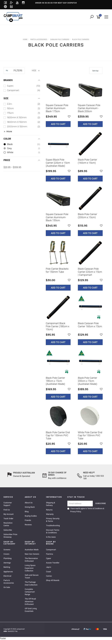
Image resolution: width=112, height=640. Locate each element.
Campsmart (51, 550)
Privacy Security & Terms (53, 519)
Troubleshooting (53, 525)
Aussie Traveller (52, 563)
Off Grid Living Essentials (31, 609)
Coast (48, 571)
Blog (27, 511)
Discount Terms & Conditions (52, 531)
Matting (7, 567)
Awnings (7, 563)
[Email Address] (80, 503)
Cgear (48, 558)
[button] (69, 116)
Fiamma (49, 554)
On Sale (7, 587)
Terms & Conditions (95, 509)
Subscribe (8, 530)
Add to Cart (58, 124)
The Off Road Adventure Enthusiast (30, 601)
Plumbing (8, 558)
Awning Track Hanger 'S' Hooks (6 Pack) (27, 628)
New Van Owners (32, 554)
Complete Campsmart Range (30, 592)
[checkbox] (22, 86)
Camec (49, 576)
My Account (9, 514)
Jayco (48, 567)
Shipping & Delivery (50, 504)
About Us (29, 503)
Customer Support (8, 504)
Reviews (28, 525)
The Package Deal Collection (31, 583)
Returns (49, 510)
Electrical (7, 576)
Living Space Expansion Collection (30, 568)
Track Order (8, 518)
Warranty (50, 514)
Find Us (7, 510)
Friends (28, 520)
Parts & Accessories (9, 581)
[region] (22, 263)
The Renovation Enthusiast (31, 559)
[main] (74, 268)
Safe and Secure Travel (31, 576)
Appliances (8, 571)
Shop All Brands (52, 580)
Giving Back (30, 507)
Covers (6, 554)
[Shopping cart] (99, 17)
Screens (7, 550)
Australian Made (31, 550)
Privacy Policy (75, 512)
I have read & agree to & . (85, 510)
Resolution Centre (8, 524)
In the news (51, 537)
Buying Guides (31, 516)
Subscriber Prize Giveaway (10, 535)
